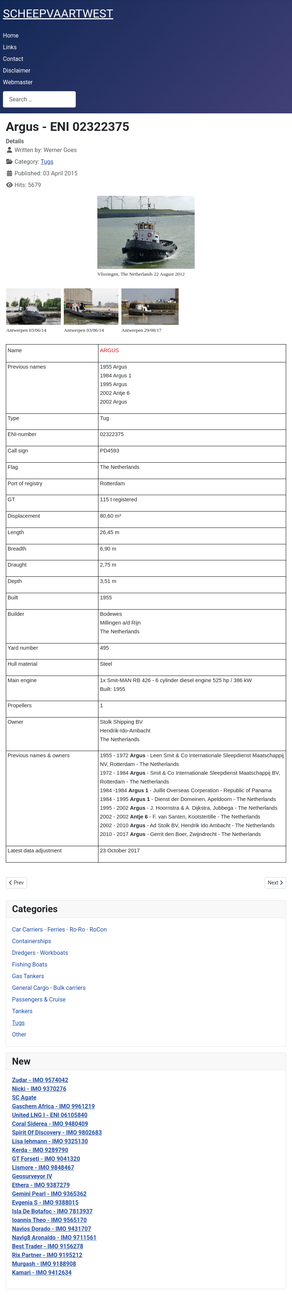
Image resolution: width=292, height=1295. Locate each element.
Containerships (31, 941)
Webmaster (18, 82)
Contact (13, 58)
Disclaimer (16, 70)
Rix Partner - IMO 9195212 (47, 1255)
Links (10, 47)
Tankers (22, 1011)
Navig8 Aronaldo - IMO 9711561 (54, 1237)
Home (11, 35)
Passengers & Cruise (39, 999)
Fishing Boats (29, 964)
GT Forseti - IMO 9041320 (46, 1158)
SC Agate (24, 1097)
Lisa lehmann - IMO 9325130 (50, 1141)
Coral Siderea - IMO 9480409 (50, 1123)
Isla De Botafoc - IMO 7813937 (52, 1211)
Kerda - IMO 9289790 (40, 1150)
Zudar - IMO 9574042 (40, 1080)
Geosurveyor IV (32, 1176)
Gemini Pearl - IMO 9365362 (49, 1193)
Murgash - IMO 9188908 (44, 1263)
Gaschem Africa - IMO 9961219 (53, 1106)
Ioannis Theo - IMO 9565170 (49, 1220)
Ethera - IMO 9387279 (41, 1185)
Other (19, 1034)
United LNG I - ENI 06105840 (49, 1115)
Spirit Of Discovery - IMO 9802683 (57, 1132)
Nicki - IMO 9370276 (39, 1088)
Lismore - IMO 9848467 (43, 1167)
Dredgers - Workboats (40, 952)
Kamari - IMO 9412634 (41, 1272)
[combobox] (39, 99)
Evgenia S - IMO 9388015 (45, 1202)
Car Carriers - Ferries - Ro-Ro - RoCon (59, 929)
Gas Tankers (28, 976)
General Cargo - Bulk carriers (49, 987)
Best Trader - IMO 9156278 (47, 1246)
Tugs (18, 1022)
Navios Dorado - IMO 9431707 (51, 1228)
